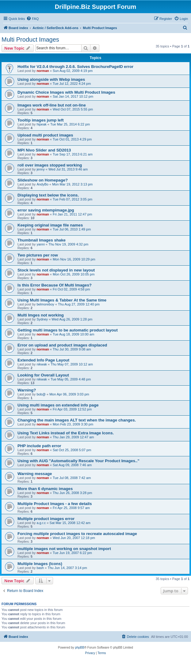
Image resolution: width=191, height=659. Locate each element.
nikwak (41, 364)
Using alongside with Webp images (51, 79)
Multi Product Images (30, 39)
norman (42, 71)
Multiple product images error (45, 518)
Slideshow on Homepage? (42, 180)
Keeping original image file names (50, 225)
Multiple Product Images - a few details (54, 503)
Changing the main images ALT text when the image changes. (76, 420)
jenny (40, 169)
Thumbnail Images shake (41, 240)
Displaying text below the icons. (48, 195)
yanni (40, 244)
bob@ (41, 394)
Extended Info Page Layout (43, 360)
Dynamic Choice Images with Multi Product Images (66, 92)
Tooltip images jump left (40, 120)
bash (40, 568)
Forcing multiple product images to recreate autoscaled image (77, 533)
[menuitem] (32, 18)
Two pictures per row (37, 255)
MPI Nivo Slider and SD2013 (44, 150)
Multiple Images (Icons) (39, 563)
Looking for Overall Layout (43, 375)
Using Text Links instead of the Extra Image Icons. (65, 433)
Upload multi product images (45, 135)
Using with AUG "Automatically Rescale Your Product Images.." (78, 461)
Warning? (26, 390)
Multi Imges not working (40, 315)
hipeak (41, 124)
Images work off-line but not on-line (51, 105)
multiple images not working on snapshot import (64, 548)
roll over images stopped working (49, 165)
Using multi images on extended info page (58, 405)
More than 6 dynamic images (45, 488)
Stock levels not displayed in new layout (56, 270)
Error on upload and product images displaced (62, 345)
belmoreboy (45, 304)
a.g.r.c (41, 523)
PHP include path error (39, 446)
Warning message (34, 473)
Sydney (42, 319)
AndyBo (42, 184)
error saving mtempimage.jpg (45, 210)
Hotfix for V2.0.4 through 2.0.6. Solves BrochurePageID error (75, 66)
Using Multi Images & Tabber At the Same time (61, 300)
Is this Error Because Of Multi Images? (54, 285)
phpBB (79, 647)
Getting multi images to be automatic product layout (67, 330)
